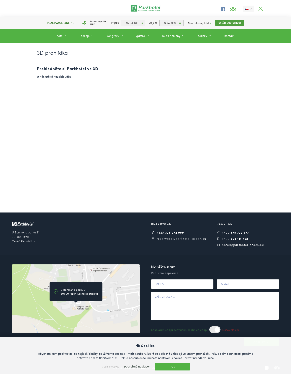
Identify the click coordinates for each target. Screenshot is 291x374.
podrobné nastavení (137, 366)
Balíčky (204, 36)
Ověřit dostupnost (229, 22)
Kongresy (115, 36)
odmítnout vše (110, 366)
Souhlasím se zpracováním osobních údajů (179, 330)
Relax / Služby (173, 36)
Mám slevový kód (199, 23)
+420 (167, 232)
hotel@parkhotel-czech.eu (240, 245)
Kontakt (229, 36)
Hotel (62, 36)
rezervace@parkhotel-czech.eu (178, 238)
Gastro (143, 36)
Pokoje (87, 36)
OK (172, 366)
